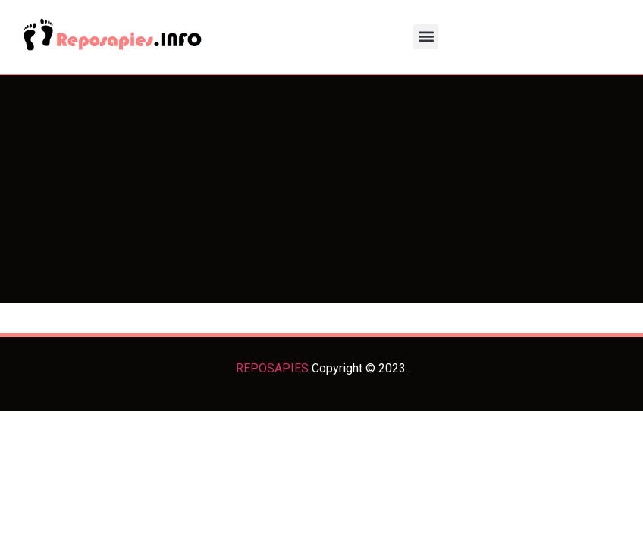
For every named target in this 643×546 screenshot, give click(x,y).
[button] (425, 36)
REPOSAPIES (272, 368)
